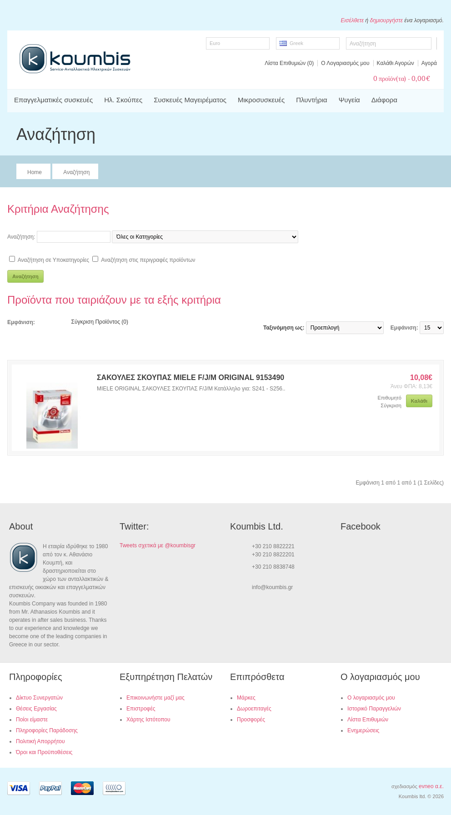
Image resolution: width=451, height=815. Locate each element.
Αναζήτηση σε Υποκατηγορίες (53, 260)
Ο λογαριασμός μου (371, 698)
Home (34, 172)
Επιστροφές (140, 708)
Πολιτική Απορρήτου (40, 741)
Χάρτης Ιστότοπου (148, 719)
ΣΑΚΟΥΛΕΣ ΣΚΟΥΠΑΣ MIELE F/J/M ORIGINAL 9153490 (190, 377)
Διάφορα (384, 100)
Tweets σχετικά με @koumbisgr (157, 545)
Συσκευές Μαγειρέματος (190, 100)
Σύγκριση (391, 405)
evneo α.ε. (431, 786)
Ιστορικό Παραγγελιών (374, 708)
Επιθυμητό (389, 397)
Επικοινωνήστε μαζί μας (155, 698)
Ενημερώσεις (363, 730)
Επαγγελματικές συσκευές (53, 100)
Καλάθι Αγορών (395, 63)
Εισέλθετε (352, 20)
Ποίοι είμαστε (32, 719)
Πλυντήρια (311, 100)
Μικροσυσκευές (261, 100)
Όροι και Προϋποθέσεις (44, 752)
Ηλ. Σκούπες (123, 100)
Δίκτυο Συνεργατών (39, 698)
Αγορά (429, 63)
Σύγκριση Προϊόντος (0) (99, 322)
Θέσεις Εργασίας (36, 708)
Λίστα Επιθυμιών (367, 719)
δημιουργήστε (386, 20)
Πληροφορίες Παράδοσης (47, 730)
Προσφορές (251, 719)
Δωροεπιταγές (254, 708)
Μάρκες (246, 698)
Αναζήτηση (76, 172)
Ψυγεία (349, 100)
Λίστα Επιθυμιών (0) (289, 63)
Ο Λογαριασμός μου (345, 63)
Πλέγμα (60, 322)
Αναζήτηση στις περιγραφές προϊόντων (148, 260)
